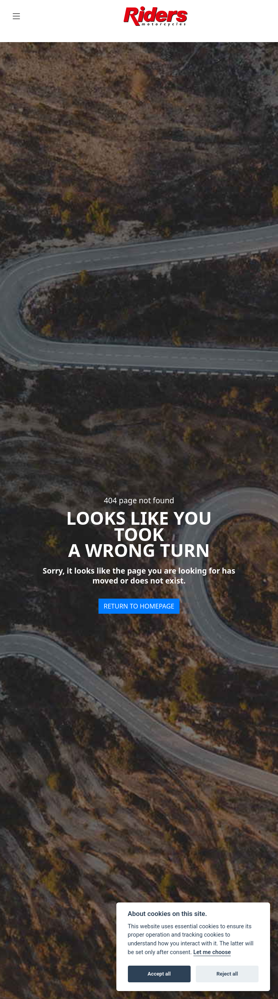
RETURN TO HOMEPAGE (139, 606)
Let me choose (212, 952)
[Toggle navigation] (16, 16)
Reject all (227, 974)
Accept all (159, 974)
